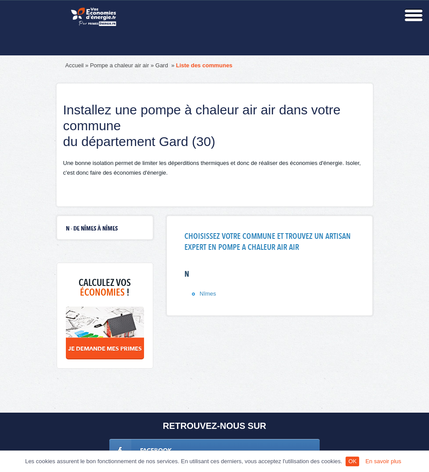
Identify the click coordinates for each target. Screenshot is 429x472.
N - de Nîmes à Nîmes (92, 229)
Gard (162, 65)
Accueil (74, 65)
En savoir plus (383, 461)
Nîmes (208, 293)
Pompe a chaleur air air (119, 65)
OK (352, 461)
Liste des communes (204, 65)
